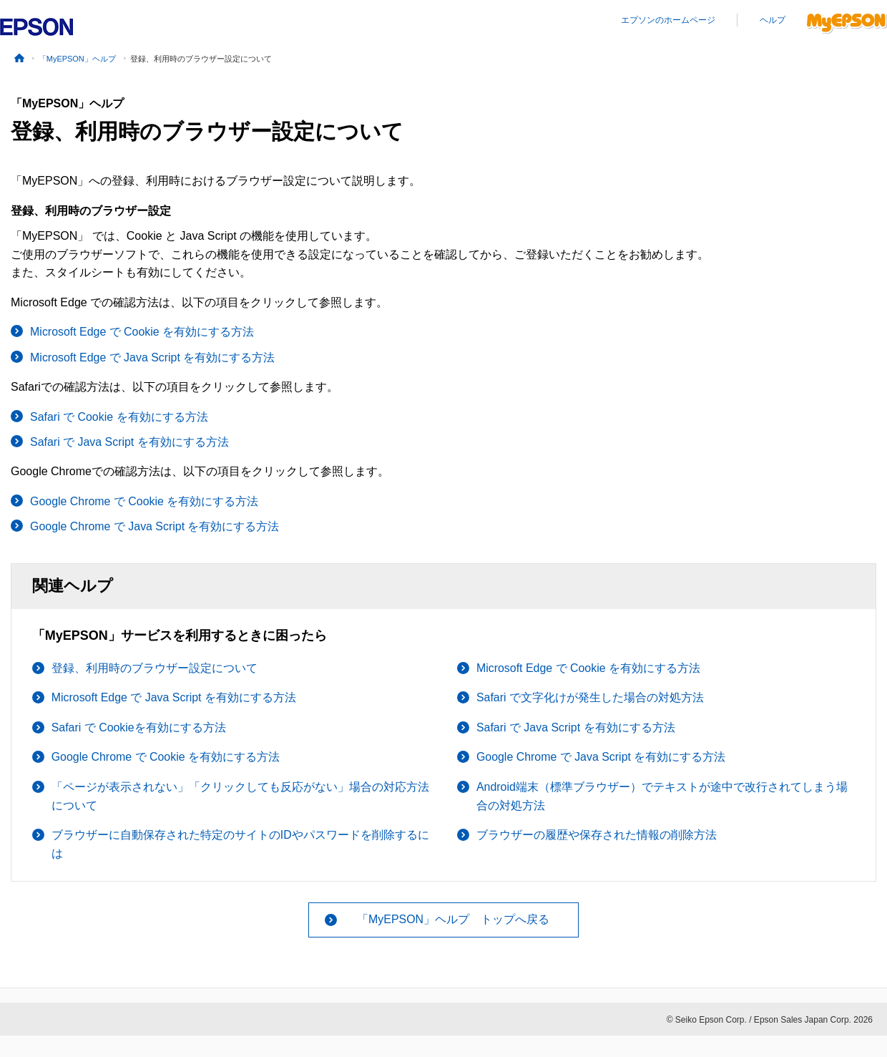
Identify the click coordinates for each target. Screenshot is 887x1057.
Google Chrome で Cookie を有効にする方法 (144, 501)
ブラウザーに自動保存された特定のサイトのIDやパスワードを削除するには (240, 844)
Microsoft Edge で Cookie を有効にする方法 (142, 332)
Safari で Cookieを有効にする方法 (139, 727)
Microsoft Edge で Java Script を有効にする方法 (152, 357)
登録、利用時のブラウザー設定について (155, 668)
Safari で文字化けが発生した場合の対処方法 (590, 697)
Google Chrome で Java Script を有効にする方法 (155, 526)
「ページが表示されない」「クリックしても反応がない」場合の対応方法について (240, 796)
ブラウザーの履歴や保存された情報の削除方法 (596, 835)
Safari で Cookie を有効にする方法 (119, 417)
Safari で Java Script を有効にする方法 (129, 442)
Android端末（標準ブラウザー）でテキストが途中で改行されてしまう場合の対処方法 (662, 796)
